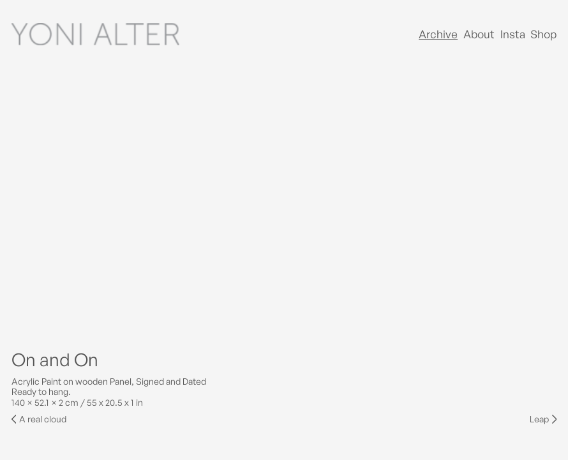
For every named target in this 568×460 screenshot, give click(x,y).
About (479, 34)
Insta (512, 34)
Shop (543, 34)
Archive (438, 34)
